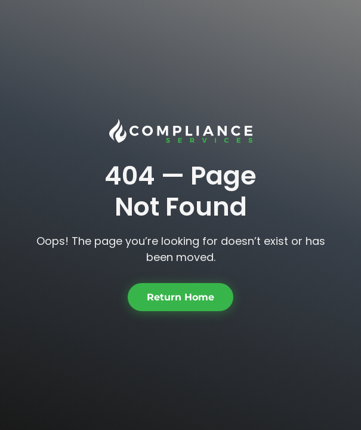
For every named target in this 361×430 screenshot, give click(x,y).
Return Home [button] (180, 297)
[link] (180, 131)
